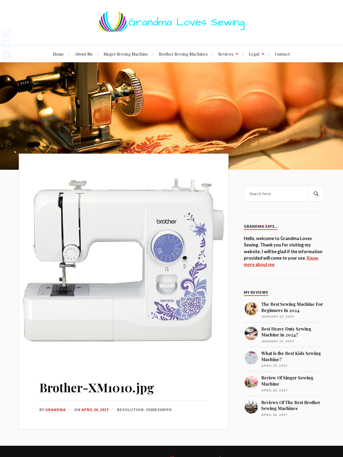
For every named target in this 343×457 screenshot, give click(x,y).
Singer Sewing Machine (126, 54)
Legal (254, 54)
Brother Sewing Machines (183, 54)
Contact (282, 54)
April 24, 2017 (95, 410)
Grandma (55, 410)
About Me (84, 54)
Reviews (225, 54)
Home (58, 54)
